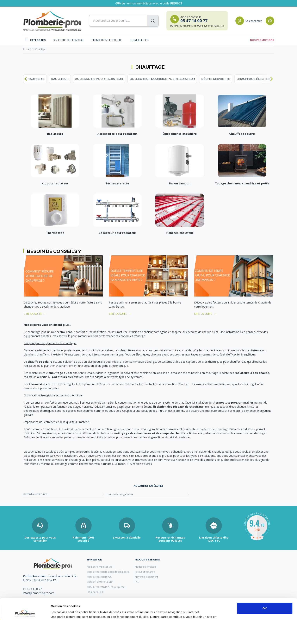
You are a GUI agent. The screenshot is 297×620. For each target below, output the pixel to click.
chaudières (127, 350)
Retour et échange (145, 571)
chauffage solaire (40, 361)
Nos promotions (262, 40)
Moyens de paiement (146, 576)
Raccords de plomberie (68, 40)
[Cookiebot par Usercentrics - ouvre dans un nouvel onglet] (25, 612)
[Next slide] (271, 79)
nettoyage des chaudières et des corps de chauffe (149, 433)
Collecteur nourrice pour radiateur (162, 78)
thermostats (38, 384)
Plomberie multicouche (107, 40)
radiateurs (254, 350)
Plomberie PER (139, 40)
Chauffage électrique (256, 78)
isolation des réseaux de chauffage (179, 406)
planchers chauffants (37, 354)
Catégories (35, 40)
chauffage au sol (60, 373)
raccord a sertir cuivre (35, 494)
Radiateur (60, 78)
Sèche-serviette (215, 78)
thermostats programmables (233, 402)
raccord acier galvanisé (120, 494)
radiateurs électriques (68, 377)
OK (265, 588)
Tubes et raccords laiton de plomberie (108, 571)
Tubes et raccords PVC (99, 576)
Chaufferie (35, 78)
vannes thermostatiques (213, 384)
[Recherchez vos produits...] (124, 21)
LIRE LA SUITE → (35, 314)
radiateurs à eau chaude (252, 373)
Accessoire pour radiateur (99, 78)
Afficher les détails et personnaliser (76, 612)
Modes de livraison (145, 566)
